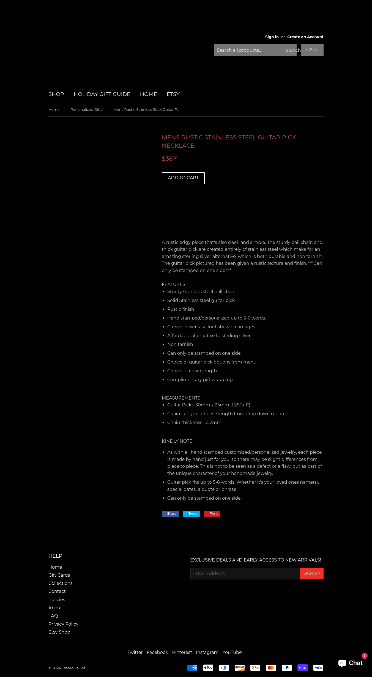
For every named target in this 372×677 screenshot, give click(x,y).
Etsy (173, 94)
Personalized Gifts (86, 109)
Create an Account (305, 37)
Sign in (272, 37)
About (55, 607)
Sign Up (311, 573)
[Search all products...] (255, 50)
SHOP (56, 94)
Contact (57, 591)
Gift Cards (59, 575)
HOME (148, 94)
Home (53, 109)
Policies (56, 599)
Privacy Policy (63, 624)
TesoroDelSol (73, 668)
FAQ (53, 615)
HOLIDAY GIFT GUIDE (102, 94)
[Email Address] (245, 573)
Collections (60, 583)
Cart (312, 49)
